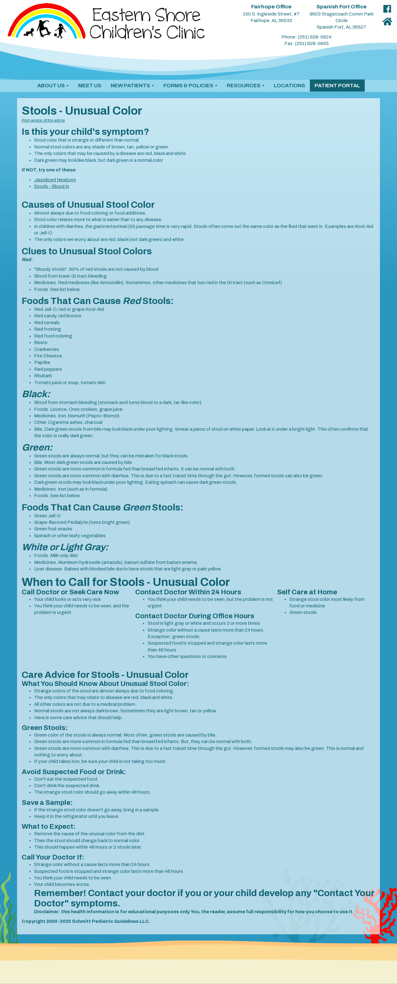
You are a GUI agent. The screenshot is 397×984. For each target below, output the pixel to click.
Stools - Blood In (51, 186)
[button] (53, 85)
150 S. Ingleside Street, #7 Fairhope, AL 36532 (271, 13)
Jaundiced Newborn (55, 179)
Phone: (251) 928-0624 (306, 36)
